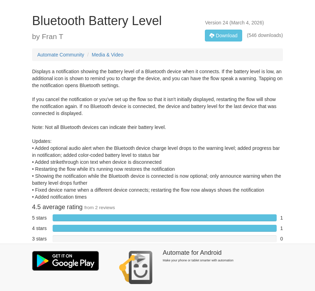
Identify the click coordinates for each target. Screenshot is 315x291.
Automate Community (60, 55)
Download (223, 35)
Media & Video (107, 55)
